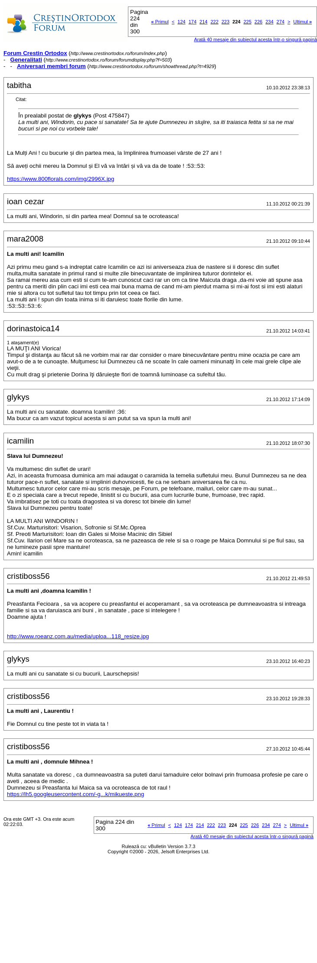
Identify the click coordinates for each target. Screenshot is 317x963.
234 (269, 21)
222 (214, 21)
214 (203, 21)
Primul (160, 21)
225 (247, 21)
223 (225, 21)
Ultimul (302, 21)
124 (181, 21)
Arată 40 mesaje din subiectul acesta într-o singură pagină (252, 836)
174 (192, 21)
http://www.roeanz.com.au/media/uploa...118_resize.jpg (78, 636)
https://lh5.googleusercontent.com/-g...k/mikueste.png (75, 794)
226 (258, 21)
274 (280, 21)
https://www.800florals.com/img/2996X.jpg (60, 179)
